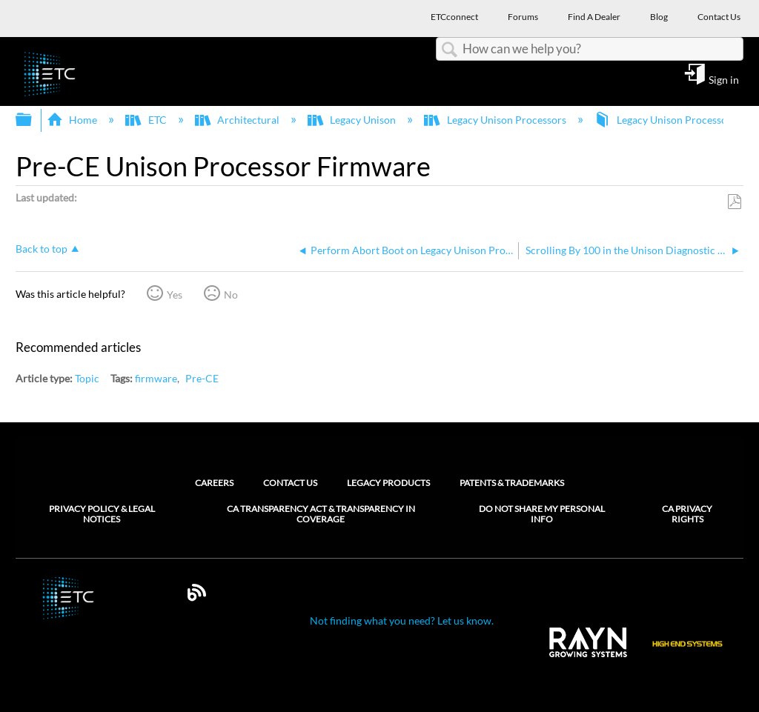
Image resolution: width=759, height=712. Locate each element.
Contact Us (290, 482)
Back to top (41, 248)
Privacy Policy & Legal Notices (102, 514)
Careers (214, 482)
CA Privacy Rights (687, 514)
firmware (156, 378)
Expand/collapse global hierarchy (33, 120)
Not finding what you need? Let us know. (402, 620)
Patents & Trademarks (512, 482)
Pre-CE (202, 378)
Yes (174, 294)
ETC (146, 119)
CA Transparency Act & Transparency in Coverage (321, 514)
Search (449, 50)
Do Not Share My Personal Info (542, 514)
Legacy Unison (353, 119)
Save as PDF (734, 202)
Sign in (724, 79)
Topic (87, 378)
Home (73, 119)
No (231, 294)
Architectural (238, 119)
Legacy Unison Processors (496, 119)
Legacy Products (388, 482)
